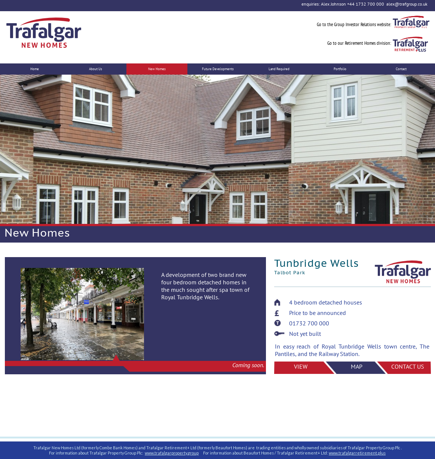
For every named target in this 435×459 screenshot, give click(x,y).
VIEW (300, 366)
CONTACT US (407, 366)
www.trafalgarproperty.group (172, 452)
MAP (356, 366)
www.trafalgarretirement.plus (357, 452)
